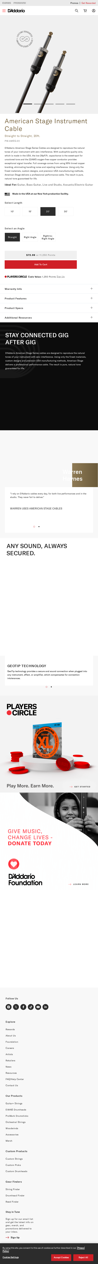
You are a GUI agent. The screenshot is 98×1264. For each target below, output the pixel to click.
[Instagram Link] (9, 1007)
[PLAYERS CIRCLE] (49, 744)
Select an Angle (15, 228)
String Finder (13, 1189)
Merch (9, 1140)
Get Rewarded (88, 3)
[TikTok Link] (31, 1007)
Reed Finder (12, 1201)
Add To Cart (40, 264)
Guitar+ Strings (14, 1103)
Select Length (13, 202)
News (8, 1066)
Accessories (12, 1134)
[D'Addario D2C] (16, 10)
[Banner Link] (49, 939)
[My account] (94, 11)
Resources (11, 1073)
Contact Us (12, 1085)
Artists (9, 1054)
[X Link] (16, 1007)
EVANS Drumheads (16, 1109)
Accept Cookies (61, 1257)
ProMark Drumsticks (17, 1115)
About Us (11, 1035)
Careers (10, 1048)
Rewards (10, 1029)
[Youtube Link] (38, 1007)
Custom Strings (14, 1158)
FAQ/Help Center (15, 1079)
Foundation (12, 1041)
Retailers (10, 1060)
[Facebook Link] (23, 1007)
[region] (49, 1253)
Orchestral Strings (16, 1122)
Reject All (83, 1257)
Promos (74, 3)
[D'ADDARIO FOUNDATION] (49, 841)
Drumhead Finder (15, 1195)
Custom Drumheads (16, 1171)
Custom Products (16, 1151)
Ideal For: (11, 184)
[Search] (77, 11)
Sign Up (61, 276)
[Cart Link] (85, 11)
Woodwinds (12, 1128)
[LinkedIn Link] (46, 1007)
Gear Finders (14, 1181)
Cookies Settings (11, 1257)
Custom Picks (13, 1165)
